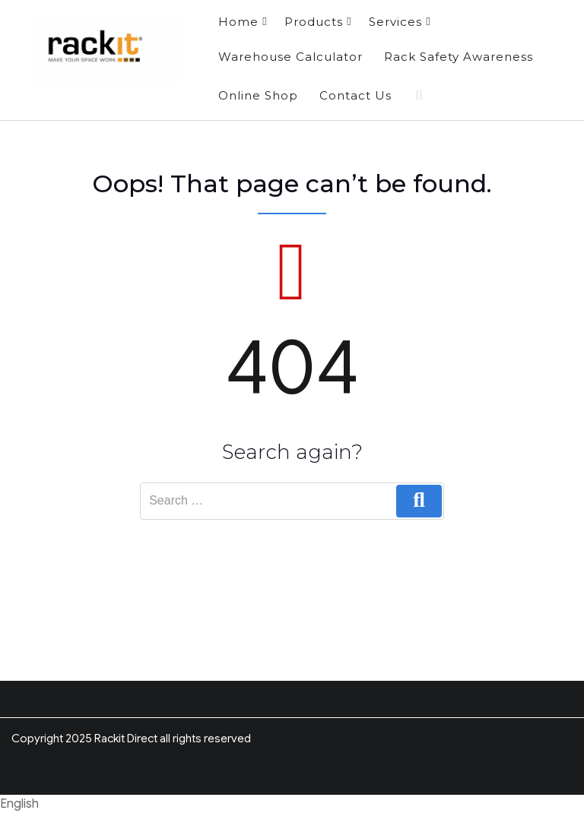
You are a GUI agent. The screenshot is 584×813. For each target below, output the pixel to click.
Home (242, 21)
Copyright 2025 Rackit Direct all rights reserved (131, 738)
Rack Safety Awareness (458, 56)
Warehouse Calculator (290, 56)
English (19, 803)
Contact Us (355, 95)
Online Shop (258, 95)
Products (317, 21)
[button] (292, 804)
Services (399, 21)
